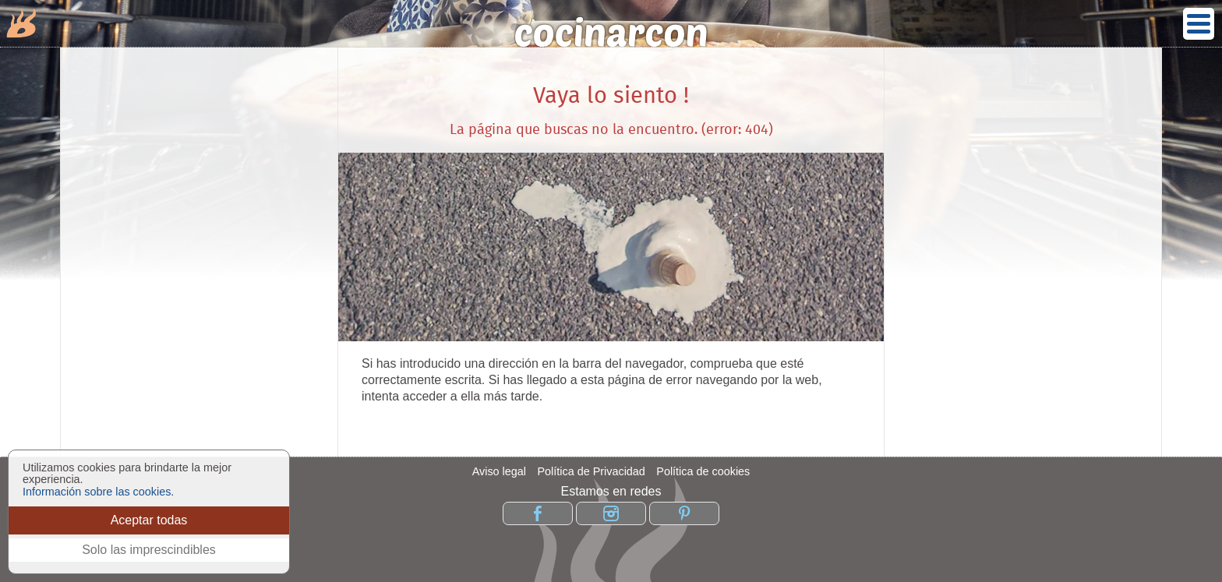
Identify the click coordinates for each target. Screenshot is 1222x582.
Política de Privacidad (591, 471)
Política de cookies (703, 471)
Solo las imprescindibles (149, 549)
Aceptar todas (149, 520)
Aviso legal (499, 471)
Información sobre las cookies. (98, 491)
